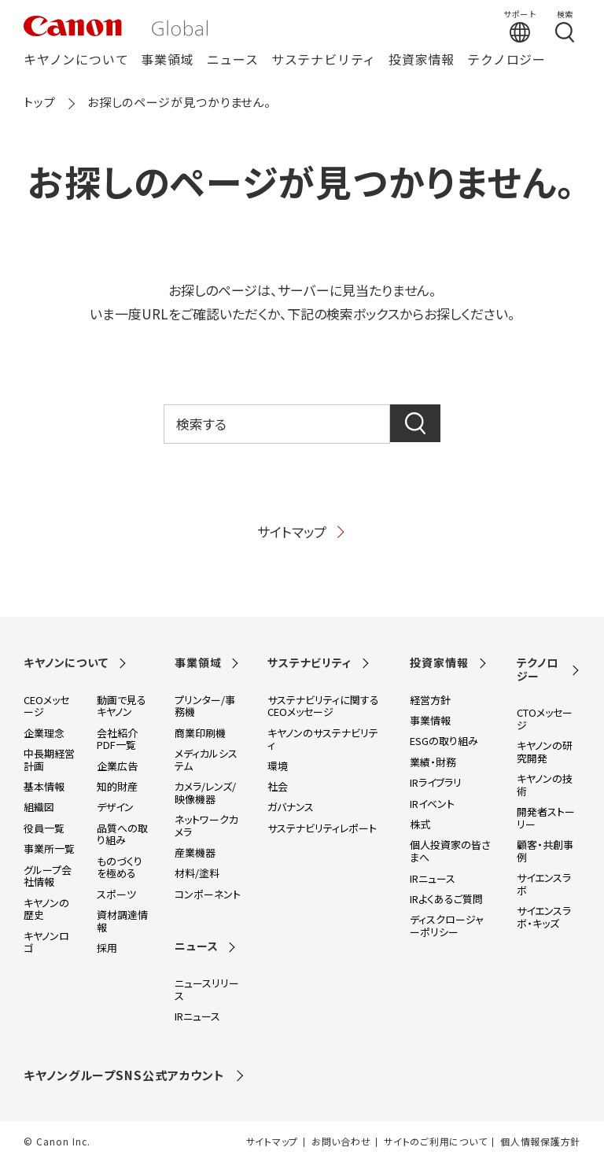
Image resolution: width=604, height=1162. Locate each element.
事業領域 (167, 60)
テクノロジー (506, 60)
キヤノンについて (76, 60)
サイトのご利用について (435, 1141)
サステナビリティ (323, 60)
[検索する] (564, 25)
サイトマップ (302, 531)
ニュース (233, 60)
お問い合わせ (340, 1141)
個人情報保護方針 (540, 1141)
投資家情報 (422, 60)
